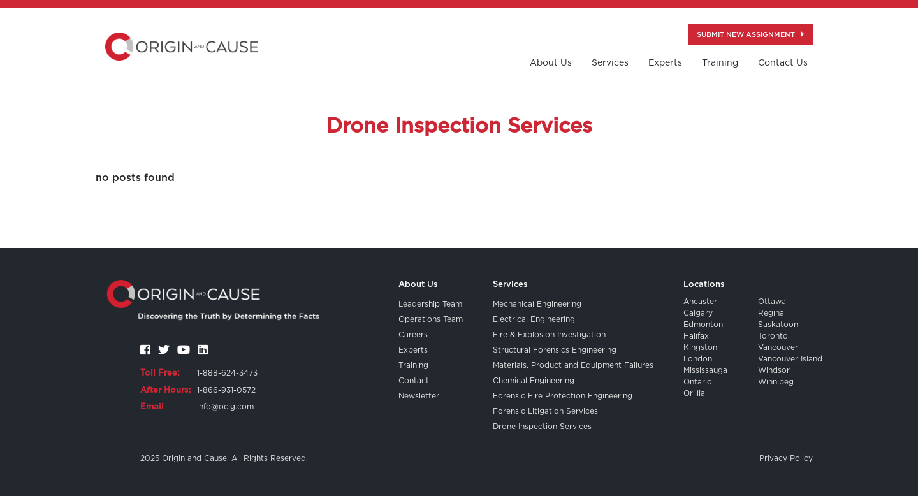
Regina (771, 313)
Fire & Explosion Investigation (549, 335)
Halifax (696, 336)
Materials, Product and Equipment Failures (573, 365)
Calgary (698, 313)
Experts (665, 63)
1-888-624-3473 (227, 373)
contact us (783, 63)
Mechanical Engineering (537, 304)
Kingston (700, 347)
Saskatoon (778, 324)
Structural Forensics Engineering (554, 350)
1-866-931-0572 (226, 390)
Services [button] (610, 63)
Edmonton (703, 324)
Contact (413, 380)
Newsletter (418, 396)
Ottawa (772, 301)
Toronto (773, 336)
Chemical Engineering (533, 380)
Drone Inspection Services (542, 426)
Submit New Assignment (751, 34)
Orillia (694, 393)
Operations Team (430, 319)
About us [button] (551, 63)
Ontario (697, 382)
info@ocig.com (225, 407)
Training (413, 365)
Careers (413, 335)
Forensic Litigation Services (545, 411)
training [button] (720, 63)
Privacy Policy (786, 458)
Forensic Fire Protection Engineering (562, 396)
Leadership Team (430, 304)
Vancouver (778, 347)
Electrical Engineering (534, 319)
